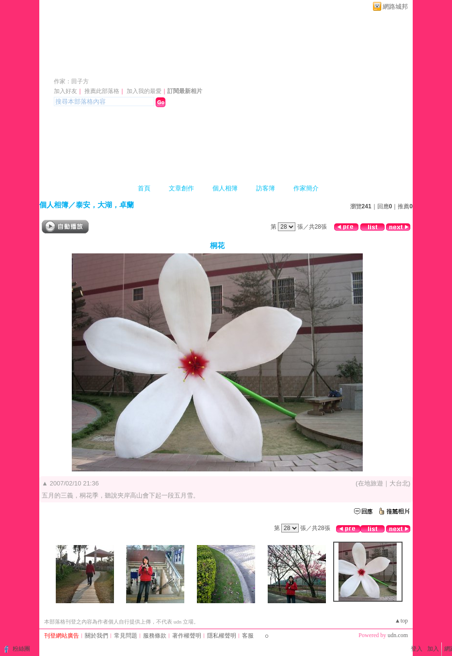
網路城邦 (395, 6)
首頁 (144, 188)
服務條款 (154, 635)
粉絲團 (21, 648)
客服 (248, 635)
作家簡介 (306, 188)
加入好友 (65, 91)
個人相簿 (225, 188)
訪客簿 (265, 188)
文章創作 (181, 188)
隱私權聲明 (221, 635)
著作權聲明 (186, 635)
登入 (416, 648)
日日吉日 (81, 67)
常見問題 (125, 635)
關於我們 (96, 635)
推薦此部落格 (101, 91)
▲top (401, 620)
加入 (433, 648)
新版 (148, 67)
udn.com (397, 635)
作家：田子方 (71, 81)
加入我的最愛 (144, 91)
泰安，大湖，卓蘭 (105, 205)
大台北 (398, 483)
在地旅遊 (370, 483)
